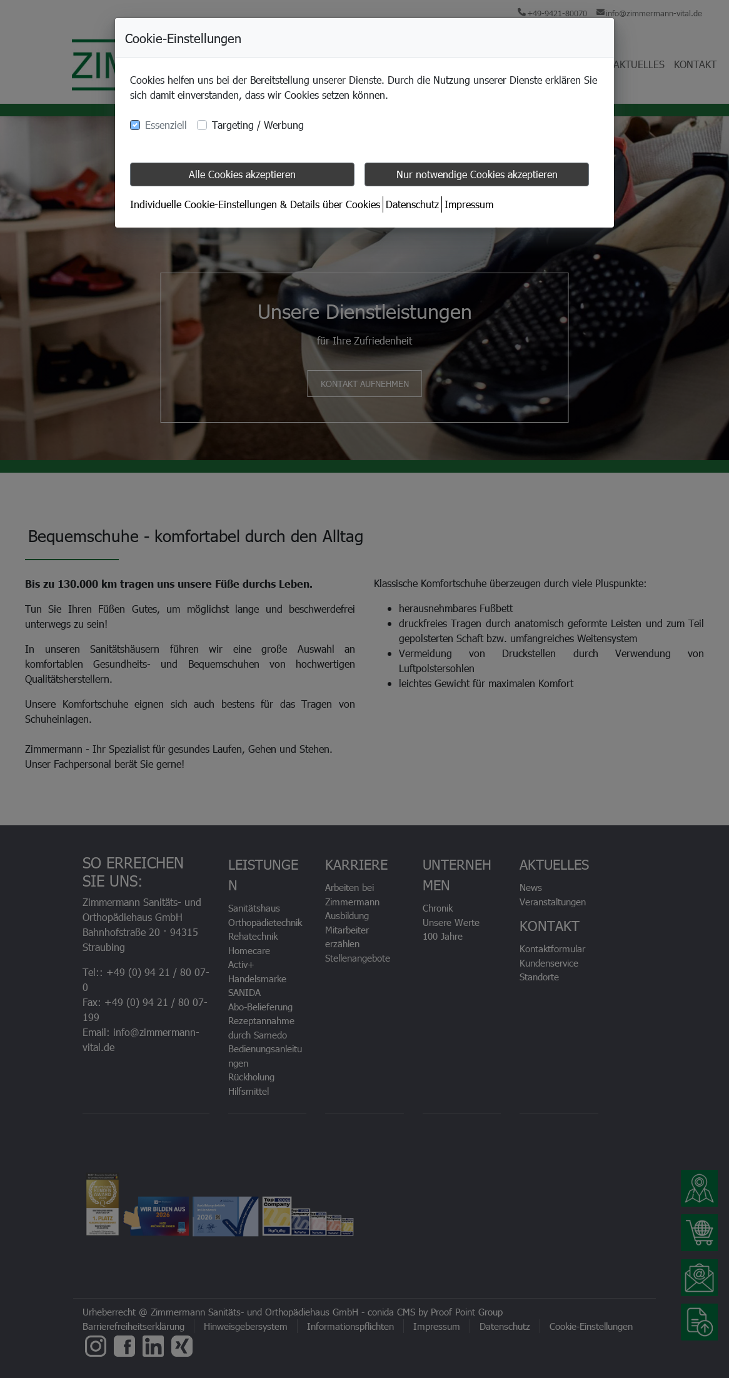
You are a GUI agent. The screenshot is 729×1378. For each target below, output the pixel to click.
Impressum (469, 204)
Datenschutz (412, 204)
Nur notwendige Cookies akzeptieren (477, 174)
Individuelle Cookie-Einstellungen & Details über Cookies (255, 204)
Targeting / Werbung (258, 124)
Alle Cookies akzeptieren (242, 174)
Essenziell (166, 124)
